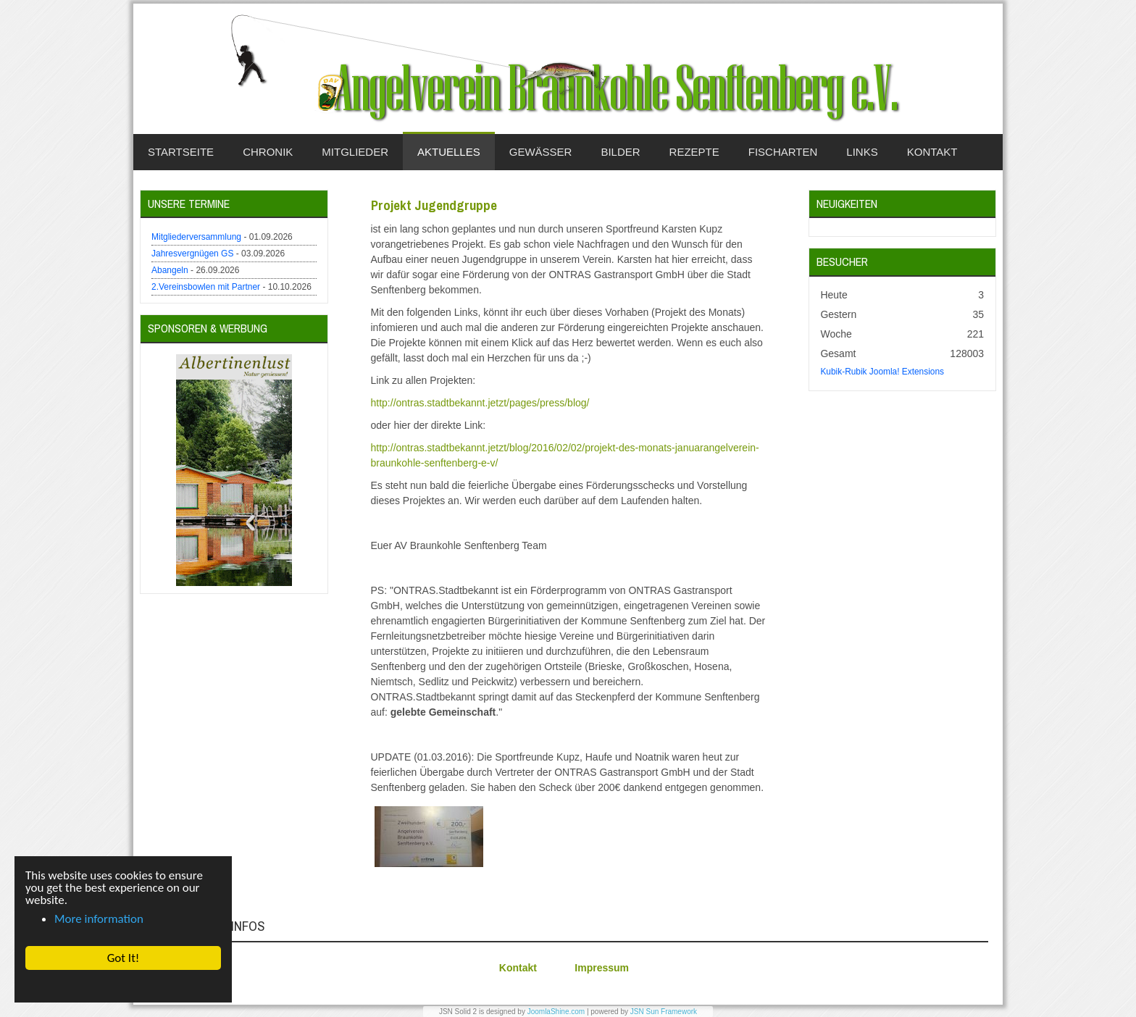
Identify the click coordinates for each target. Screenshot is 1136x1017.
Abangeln (169, 270)
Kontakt (518, 968)
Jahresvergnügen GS (192, 253)
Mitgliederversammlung (196, 237)
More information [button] (98, 918)
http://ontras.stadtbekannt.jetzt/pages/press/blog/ (480, 403)
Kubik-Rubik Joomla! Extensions (882, 372)
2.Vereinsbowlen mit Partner (205, 287)
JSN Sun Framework (663, 1012)
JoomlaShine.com (556, 1012)
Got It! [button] (123, 958)
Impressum (602, 968)
